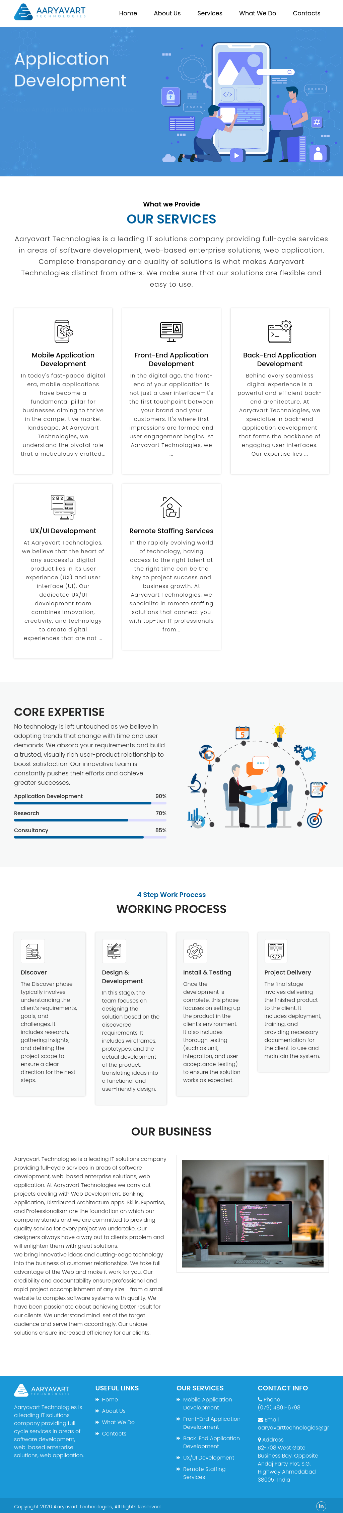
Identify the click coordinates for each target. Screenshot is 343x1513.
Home (128, 13)
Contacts (307, 13)
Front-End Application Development (212, 1423)
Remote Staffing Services (204, 1473)
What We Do (257, 13)
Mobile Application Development (207, 1403)
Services (210, 13)
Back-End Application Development (211, 1442)
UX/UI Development (208, 1458)
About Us (167, 13)
